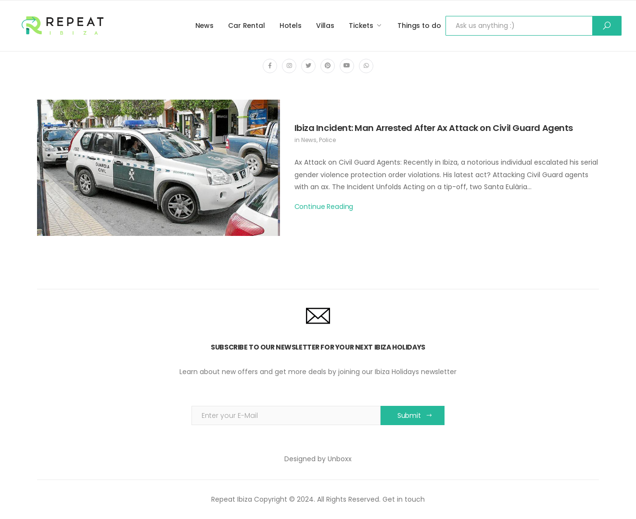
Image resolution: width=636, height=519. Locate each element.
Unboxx (340, 459)
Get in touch (403, 499)
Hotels (291, 25)
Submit (409, 415)
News (204, 25)
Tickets (361, 25)
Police (327, 140)
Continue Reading (324, 206)
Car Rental (246, 25)
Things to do (419, 25)
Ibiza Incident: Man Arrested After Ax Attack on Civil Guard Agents (433, 128)
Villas (325, 25)
